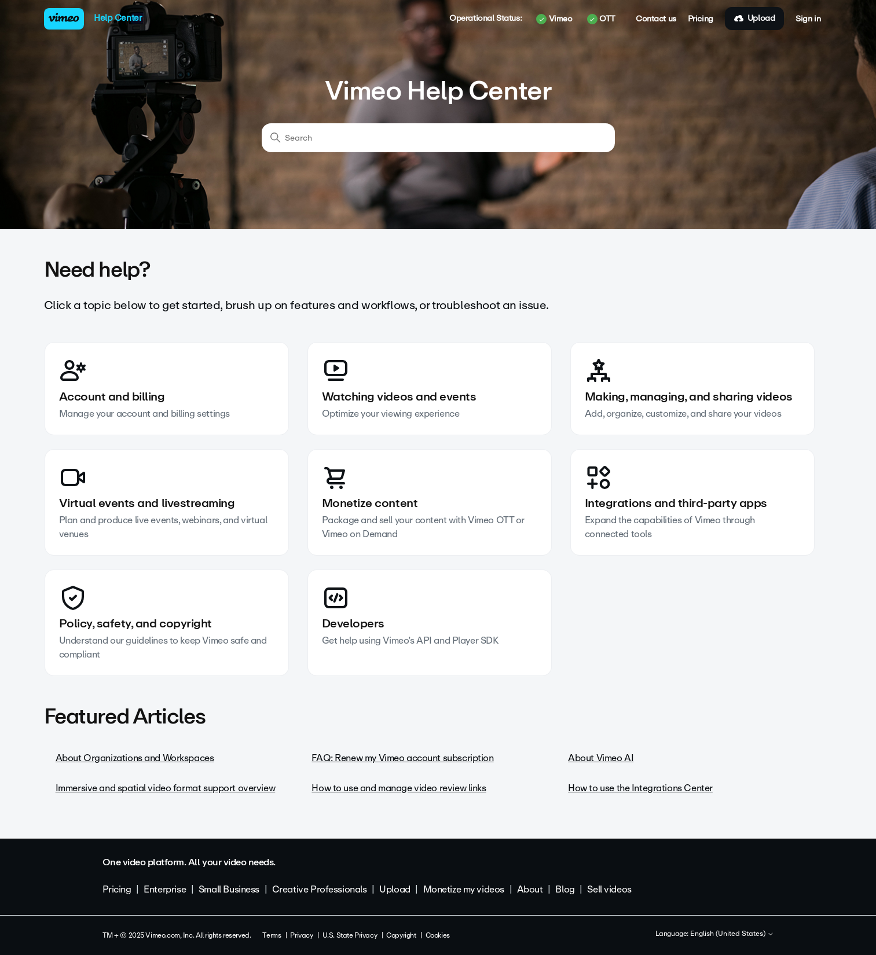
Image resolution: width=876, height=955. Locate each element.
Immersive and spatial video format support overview (166, 788)
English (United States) (732, 934)
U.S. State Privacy (349, 935)
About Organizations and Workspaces (135, 758)
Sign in (808, 19)
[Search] (438, 137)
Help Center (118, 18)
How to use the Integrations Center (640, 788)
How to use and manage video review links (398, 788)
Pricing (700, 19)
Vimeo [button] (554, 19)
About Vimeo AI (600, 758)
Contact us (656, 19)
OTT (601, 19)
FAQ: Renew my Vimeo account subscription (402, 758)
